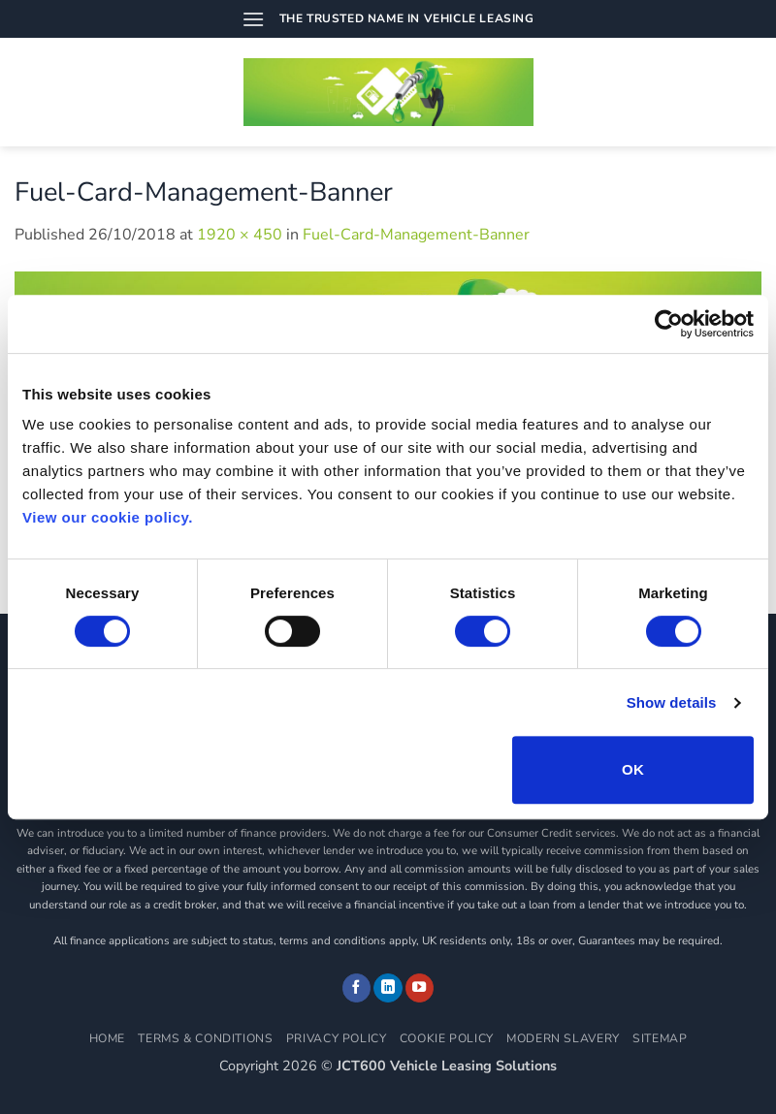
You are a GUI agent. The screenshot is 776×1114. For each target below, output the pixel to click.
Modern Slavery (563, 1038)
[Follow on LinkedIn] (388, 988)
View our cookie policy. (107, 517)
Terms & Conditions (205, 1038)
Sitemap (659, 1038)
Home (107, 1038)
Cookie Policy (447, 1038)
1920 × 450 (239, 234)
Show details (672, 702)
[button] (253, 19)
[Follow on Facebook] (357, 988)
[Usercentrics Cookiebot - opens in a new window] (669, 323)
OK (633, 769)
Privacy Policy (336, 1038)
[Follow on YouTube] (420, 988)
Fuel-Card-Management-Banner (416, 234)
